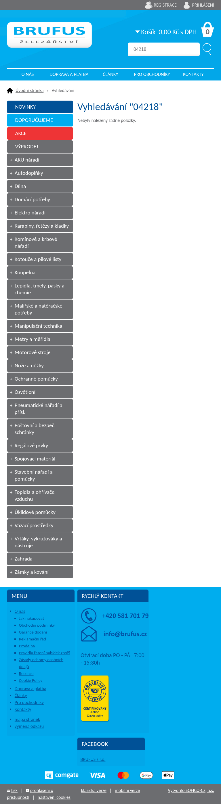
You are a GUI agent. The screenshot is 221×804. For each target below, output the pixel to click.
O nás (27, 74)
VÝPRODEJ (26, 146)
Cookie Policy (30, 680)
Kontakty (193, 74)
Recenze (26, 673)
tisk (14, 790)
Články (110, 74)
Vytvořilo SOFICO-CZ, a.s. (191, 790)
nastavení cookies (54, 797)
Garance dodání (33, 632)
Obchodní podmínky (37, 625)
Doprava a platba (69, 74)
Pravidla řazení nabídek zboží (44, 652)
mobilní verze (127, 790)
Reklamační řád (32, 639)
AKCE (20, 133)
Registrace (165, 5)
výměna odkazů (29, 726)
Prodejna (27, 645)
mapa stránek (27, 719)
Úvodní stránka (29, 90)
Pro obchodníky (152, 74)
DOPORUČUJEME (34, 120)
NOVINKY (25, 106)
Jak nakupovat (31, 618)
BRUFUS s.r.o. (92, 759)
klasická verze (93, 790)
